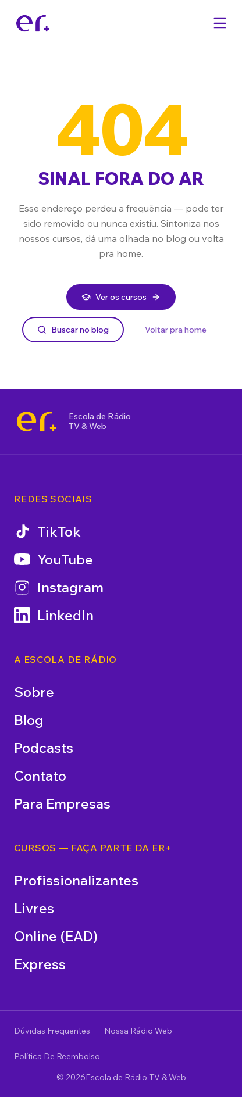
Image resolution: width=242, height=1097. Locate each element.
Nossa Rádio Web (138, 1030)
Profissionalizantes (76, 880)
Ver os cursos (121, 297)
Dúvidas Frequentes (52, 1030)
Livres (34, 908)
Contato (40, 775)
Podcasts (43, 747)
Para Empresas (62, 803)
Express (40, 964)
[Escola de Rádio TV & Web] (36, 421)
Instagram (59, 587)
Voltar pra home (176, 329)
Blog (29, 719)
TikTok (47, 531)
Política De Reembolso (57, 1056)
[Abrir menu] (220, 23)
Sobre (34, 692)
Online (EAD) (56, 936)
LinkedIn (54, 615)
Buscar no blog (73, 329)
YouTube (53, 559)
